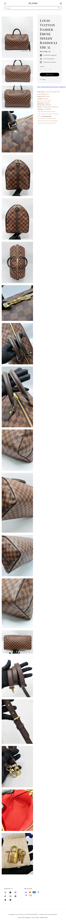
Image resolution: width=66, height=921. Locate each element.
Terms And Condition (24, 917)
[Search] (59, 8)
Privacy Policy (35, 917)
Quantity (42, 66)
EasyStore (54, 914)
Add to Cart (49, 74)
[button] (5, 3)
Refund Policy (44, 917)
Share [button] (43, 79)
